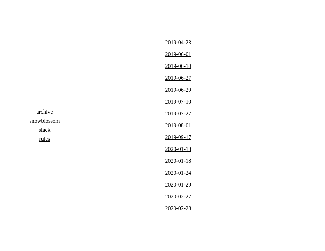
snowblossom (44, 121)
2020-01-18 (178, 161)
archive (44, 112)
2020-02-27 (178, 196)
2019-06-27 (178, 78)
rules (44, 139)
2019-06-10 (178, 66)
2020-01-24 (178, 173)
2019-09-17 (178, 137)
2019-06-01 (178, 54)
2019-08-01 (178, 125)
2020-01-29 (178, 185)
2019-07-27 (178, 113)
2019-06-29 (178, 90)
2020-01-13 (178, 149)
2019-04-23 (178, 42)
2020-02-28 (178, 208)
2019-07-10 (178, 102)
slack (45, 130)
